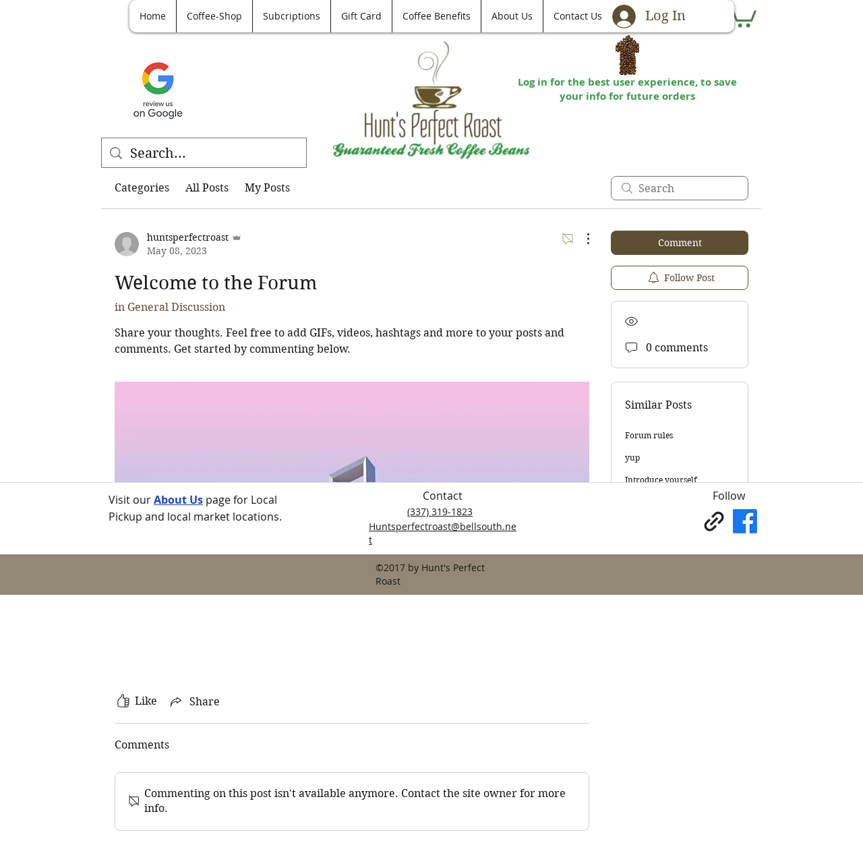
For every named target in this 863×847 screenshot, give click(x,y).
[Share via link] (194, 701)
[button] (741, 15)
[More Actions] (581, 239)
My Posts (267, 187)
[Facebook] (745, 521)
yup (632, 457)
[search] (679, 188)
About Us (178, 499)
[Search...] (204, 153)
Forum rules (649, 435)
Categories (142, 187)
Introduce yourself (660, 480)
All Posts (207, 187)
